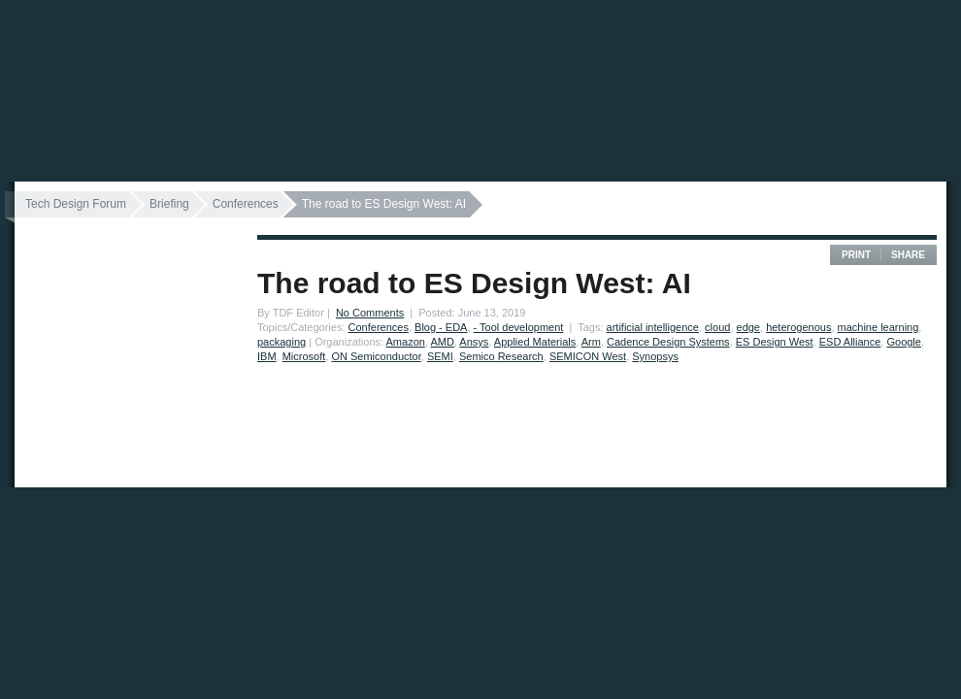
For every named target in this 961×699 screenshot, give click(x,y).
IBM (267, 356)
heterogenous (798, 327)
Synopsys (655, 356)
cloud (717, 327)
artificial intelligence (653, 327)
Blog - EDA (440, 327)
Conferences (246, 204)
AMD (441, 342)
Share (908, 255)
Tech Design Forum (75, 204)
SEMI (440, 356)
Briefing (169, 204)
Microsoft (304, 356)
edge (748, 327)
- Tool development (519, 327)
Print (856, 255)
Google (903, 342)
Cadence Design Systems (668, 342)
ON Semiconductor (375, 356)
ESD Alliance (850, 342)
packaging (281, 342)
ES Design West (774, 342)
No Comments (370, 312)
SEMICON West (587, 356)
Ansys (473, 342)
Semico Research (501, 356)
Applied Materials (535, 342)
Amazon (405, 342)
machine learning (878, 327)
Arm (591, 342)
